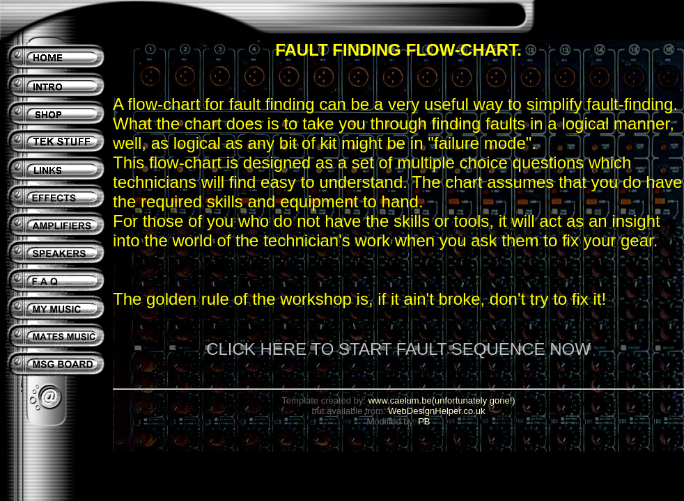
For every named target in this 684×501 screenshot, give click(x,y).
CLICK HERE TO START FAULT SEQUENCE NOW (398, 349)
